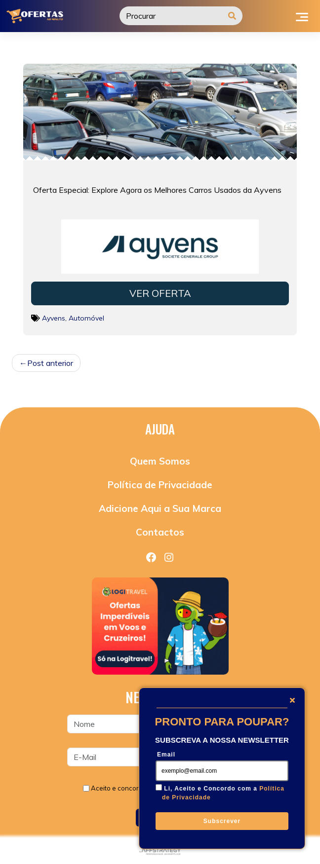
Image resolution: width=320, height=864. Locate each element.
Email (166, 754)
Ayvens (53, 318)
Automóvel (86, 318)
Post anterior (50, 363)
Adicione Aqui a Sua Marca (160, 508)
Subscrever (221, 821)
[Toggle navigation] (302, 16)
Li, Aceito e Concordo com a (223, 793)
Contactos (160, 532)
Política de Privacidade (160, 485)
